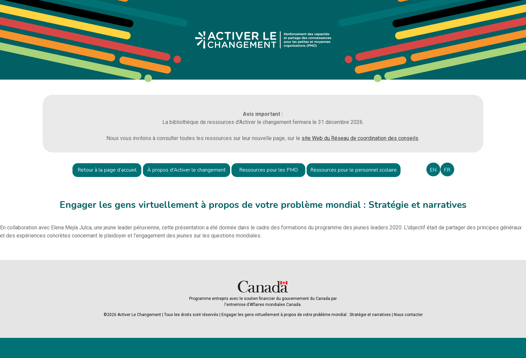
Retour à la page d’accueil (107, 170)
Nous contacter (408, 314)
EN (433, 170)
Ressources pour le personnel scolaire (353, 170)
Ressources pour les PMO (268, 170)
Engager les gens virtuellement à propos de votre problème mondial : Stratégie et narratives (306, 314)
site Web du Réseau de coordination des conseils (360, 138)
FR (447, 170)
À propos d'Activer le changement (186, 170)
